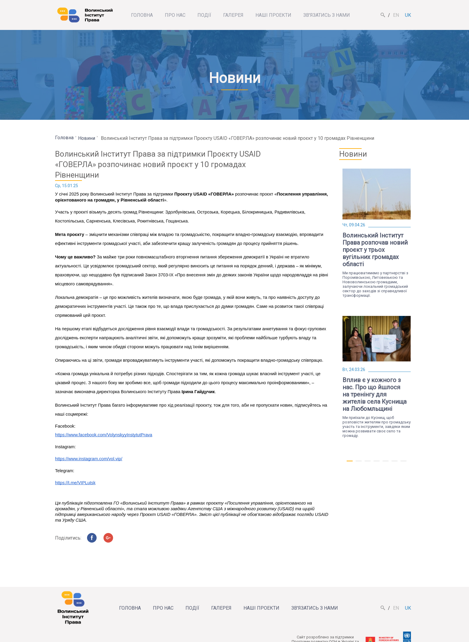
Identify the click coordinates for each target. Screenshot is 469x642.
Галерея (233, 15)
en (396, 15)
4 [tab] (377, 464)
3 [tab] (368, 464)
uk (408, 15)
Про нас (175, 15)
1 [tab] (350, 464)
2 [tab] (359, 464)
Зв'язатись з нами (326, 15)
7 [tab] (403, 464)
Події (204, 15)
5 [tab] (386, 464)
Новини (86, 138)
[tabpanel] (376, 233)
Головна (142, 15)
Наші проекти (273, 15)
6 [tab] (395, 464)
